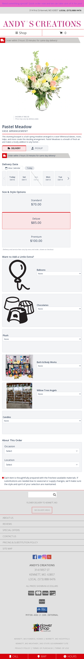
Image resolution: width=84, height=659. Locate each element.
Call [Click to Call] (13, 656)
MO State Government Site (54, 643)
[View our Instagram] (44, 558)
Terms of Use (62, 648)
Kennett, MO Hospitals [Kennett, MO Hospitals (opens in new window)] (58, 639)
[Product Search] (42, 495)
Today (29, 168)
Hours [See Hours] (70, 656)
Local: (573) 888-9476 (42, 579)
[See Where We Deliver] (42, 510)
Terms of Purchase (43, 648)
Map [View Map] (42, 656)
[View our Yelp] (49, 558)
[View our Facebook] (35, 558)
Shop (21, 33)
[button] (42, 610)
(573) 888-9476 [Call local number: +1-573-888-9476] (74, 10)
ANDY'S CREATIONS (42, 24)
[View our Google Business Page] (39, 558)
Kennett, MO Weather (27, 643)
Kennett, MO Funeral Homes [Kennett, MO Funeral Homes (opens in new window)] (29, 639)
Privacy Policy (22, 648)
